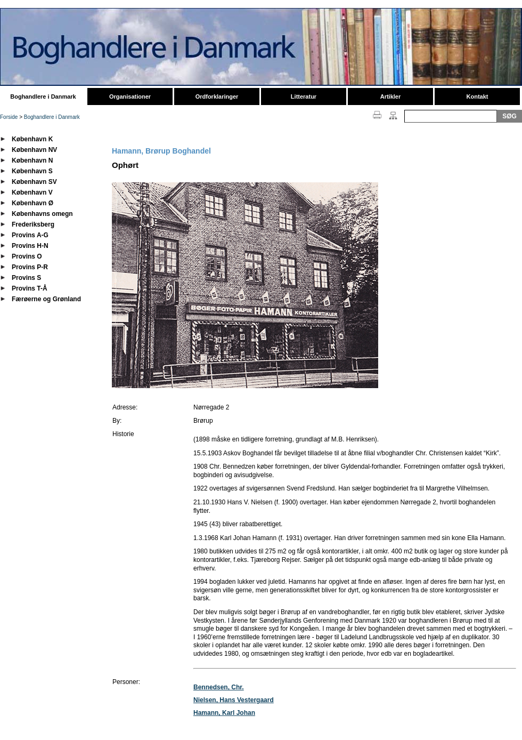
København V (32, 192)
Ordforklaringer (217, 96)
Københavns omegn (42, 214)
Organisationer (130, 96)
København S (32, 171)
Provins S (26, 277)
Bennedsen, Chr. (218, 687)
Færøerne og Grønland (46, 299)
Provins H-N (30, 246)
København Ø (32, 203)
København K (32, 139)
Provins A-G (30, 235)
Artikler (390, 96)
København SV (34, 182)
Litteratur (303, 96)
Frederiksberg (33, 224)
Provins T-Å (29, 288)
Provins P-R (30, 267)
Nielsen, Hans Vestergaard (233, 700)
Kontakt (477, 96)
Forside (9, 117)
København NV (34, 150)
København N (32, 160)
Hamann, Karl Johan (224, 713)
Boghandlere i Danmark (43, 96)
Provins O (27, 256)
